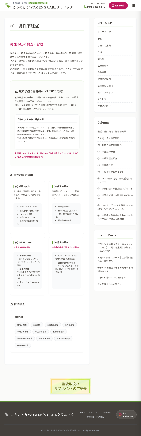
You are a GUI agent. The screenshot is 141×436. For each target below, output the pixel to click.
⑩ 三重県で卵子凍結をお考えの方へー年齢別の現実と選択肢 (115, 217)
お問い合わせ (104, 105)
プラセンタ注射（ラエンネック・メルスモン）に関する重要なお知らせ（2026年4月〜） (115, 247)
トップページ (104, 32)
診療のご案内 (104, 45)
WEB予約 (118, 5)
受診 (99, 38)
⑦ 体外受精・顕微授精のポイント (115, 188)
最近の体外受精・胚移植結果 (111, 131)
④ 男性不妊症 (105, 165)
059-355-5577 (94, 7)
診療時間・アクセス (95, 416)
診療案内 (107, 412)
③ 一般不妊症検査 (107, 158)
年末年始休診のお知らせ (109, 284)
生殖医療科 (103, 65)
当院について (94, 412)
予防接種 (101, 72)
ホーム (82, 412)
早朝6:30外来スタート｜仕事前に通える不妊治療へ (115, 259)
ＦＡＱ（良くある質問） (109, 138)
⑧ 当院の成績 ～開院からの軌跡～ (115, 197)
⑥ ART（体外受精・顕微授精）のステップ (114, 180)
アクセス (101, 99)
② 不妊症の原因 (106, 151)
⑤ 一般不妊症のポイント (110, 171)
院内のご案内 (104, 79)
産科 (99, 52)
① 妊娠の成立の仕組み (109, 144)
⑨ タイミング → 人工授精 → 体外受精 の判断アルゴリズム (115, 207)
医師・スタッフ (105, 92)
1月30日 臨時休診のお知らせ (111, 277)
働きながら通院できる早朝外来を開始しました (115, 269)
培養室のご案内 (105, 85)
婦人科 (100, 58)
